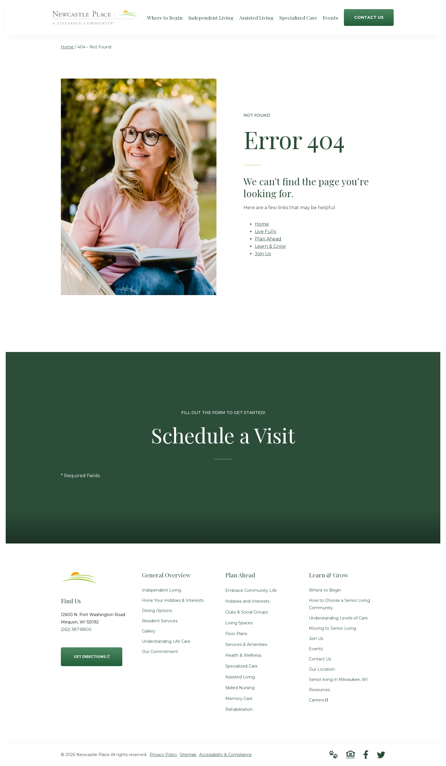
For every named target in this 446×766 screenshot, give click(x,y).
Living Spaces (239, 622)
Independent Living (161, 590)
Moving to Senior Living (332, 628)
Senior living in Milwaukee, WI (338, 679)
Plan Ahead (268, 239)
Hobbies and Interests (247, 601)
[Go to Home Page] (95, 20)
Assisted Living (240, 676)
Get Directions (92, 653)
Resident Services (159, 620)
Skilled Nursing (240, 687)
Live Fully (265, 231)
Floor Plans (236, 633)
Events (316, 648)
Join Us (263, 253)
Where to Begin (325, 590)
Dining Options (157, 610)
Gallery (148, 631)
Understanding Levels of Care (338, 618)
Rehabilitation (239, 709)
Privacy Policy (163, 754)
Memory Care (239, 698)
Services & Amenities (246, 644)
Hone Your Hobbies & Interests (173, 600)
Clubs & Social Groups (246, 612)
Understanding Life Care (166, 641)
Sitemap (188, 754)
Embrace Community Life (251, 590)
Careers (318, 699)
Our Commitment (160, 651)
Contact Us (320, 659)
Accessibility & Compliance (225, 754)
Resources (319, 689)
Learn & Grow (270, 246)
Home (67, 47)
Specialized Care (241, 666)
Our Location (322, 669)
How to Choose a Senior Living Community (339, 604)
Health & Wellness (243, 655)
